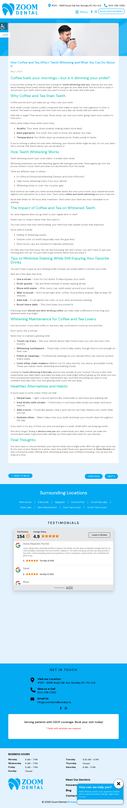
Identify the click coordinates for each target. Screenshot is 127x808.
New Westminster (47, 507)
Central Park (78, 502)
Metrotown (25, 502)
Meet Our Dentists (78, 779)
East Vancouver (72, 507)
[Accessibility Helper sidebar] (3, 26)
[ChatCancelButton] (118, 783)
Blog (68, 790)
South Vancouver (97, 507)
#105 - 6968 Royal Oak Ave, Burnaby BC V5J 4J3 (74, 5)
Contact (71, 795)
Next (111, 476)
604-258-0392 (114, 5)
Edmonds (43, 502)
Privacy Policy (76, 802)
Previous (94, 476)
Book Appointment (111, 11)
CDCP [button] (5, 35)
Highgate (60, 502)
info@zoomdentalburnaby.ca (54, 702)
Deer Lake (25, 507)
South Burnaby (99, 502)
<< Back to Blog (20, 475)
